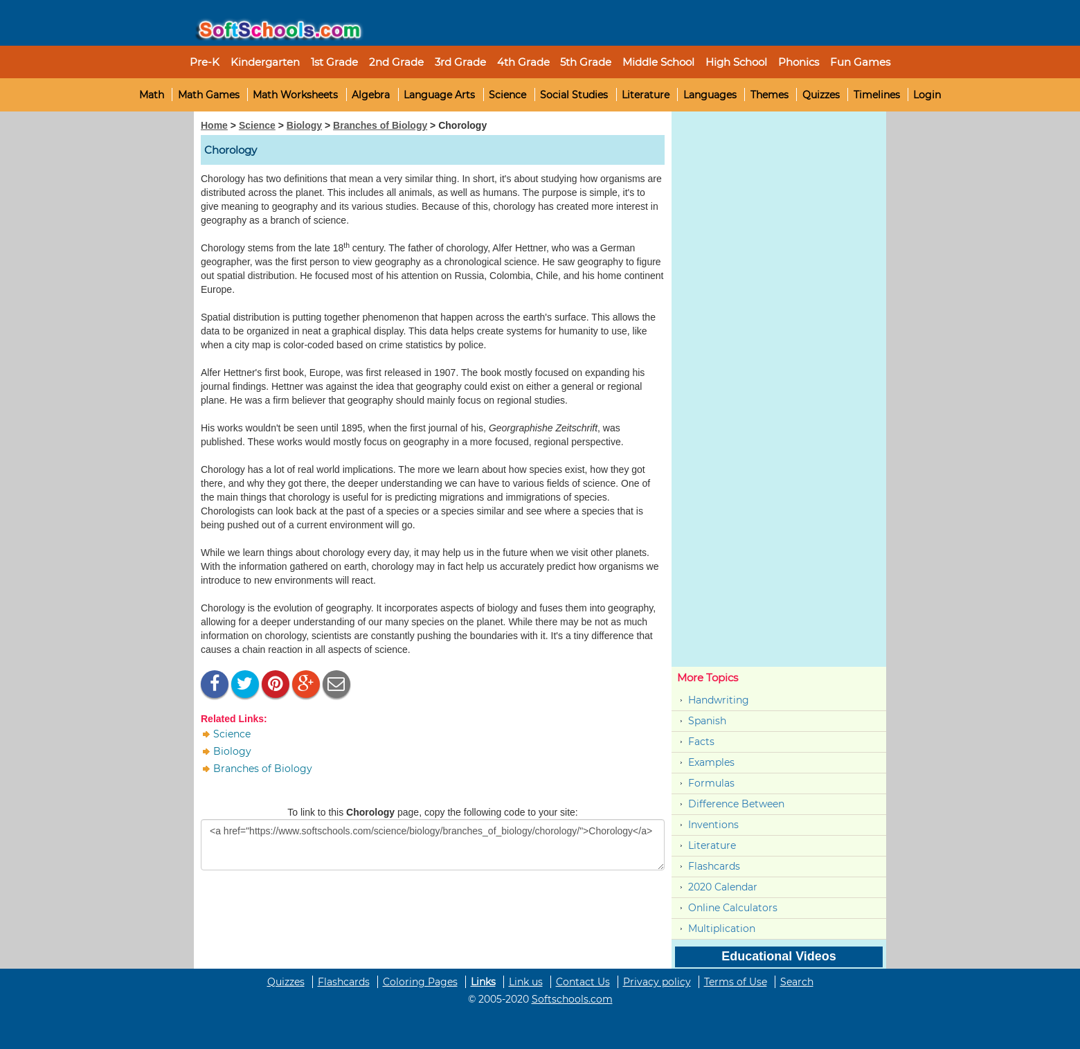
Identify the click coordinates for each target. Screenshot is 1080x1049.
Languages (710, 95)
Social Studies (574, 95)
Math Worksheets (295, 95)
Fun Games (860, 62)
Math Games (209, 95)
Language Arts (439, 95)
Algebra (371, 95)
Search (796, 982)
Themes (769, 95)
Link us (526, 982)
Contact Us (583, 982)
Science (507, 95)
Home (214, 125)
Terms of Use (735, 982)
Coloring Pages (420, 982)
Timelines (877, 95)
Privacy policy (657, 982)
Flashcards (714, 866)
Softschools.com (572, 999)
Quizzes (821, 95)
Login (927, 95)
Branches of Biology (380, 125)
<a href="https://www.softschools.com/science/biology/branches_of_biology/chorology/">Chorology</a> (433, 844)
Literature (645, 95)
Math (151, 95)
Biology (304, 125)
